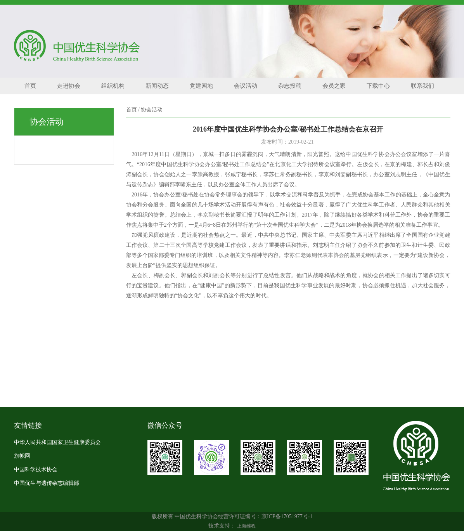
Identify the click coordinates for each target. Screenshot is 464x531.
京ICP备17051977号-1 (286, 516)
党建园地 (201, 86)
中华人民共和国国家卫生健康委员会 (57, 442)
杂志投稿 (289, 86)
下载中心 (378, 86)
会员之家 (334, 86)
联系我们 (422, 86)
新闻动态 (157, 86)
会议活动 (245, 86)
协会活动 (152, 110)
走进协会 (68, 86)
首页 (30, 86)
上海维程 (246, 526)
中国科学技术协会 (35, 469)
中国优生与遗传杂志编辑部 (46, 483)
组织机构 (113, 86)
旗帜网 (22, 456)
